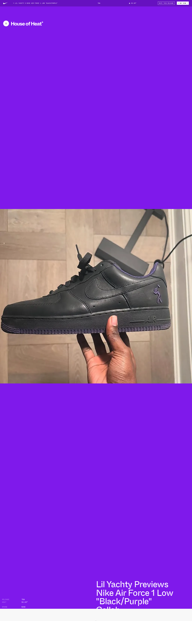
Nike (24, 607)
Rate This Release (166, 3)
